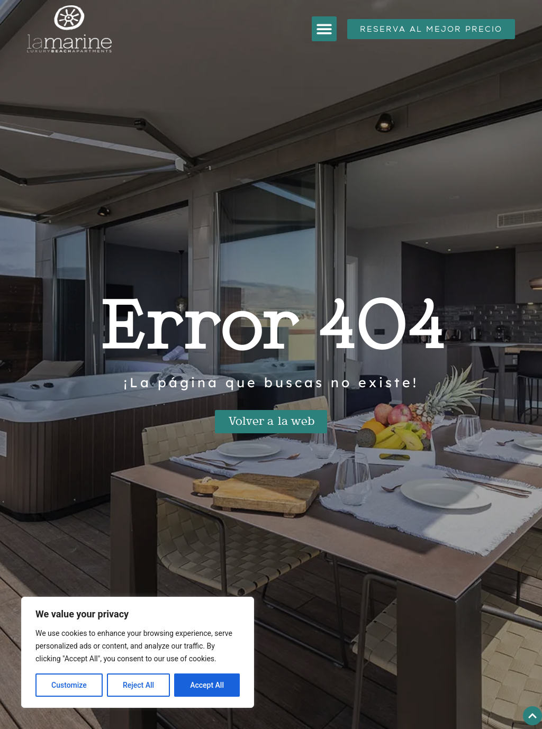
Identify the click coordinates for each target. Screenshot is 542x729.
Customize (69, 685)
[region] (137, 652)
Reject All (138, 685)
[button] (324, 28)
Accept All (207, 685)
